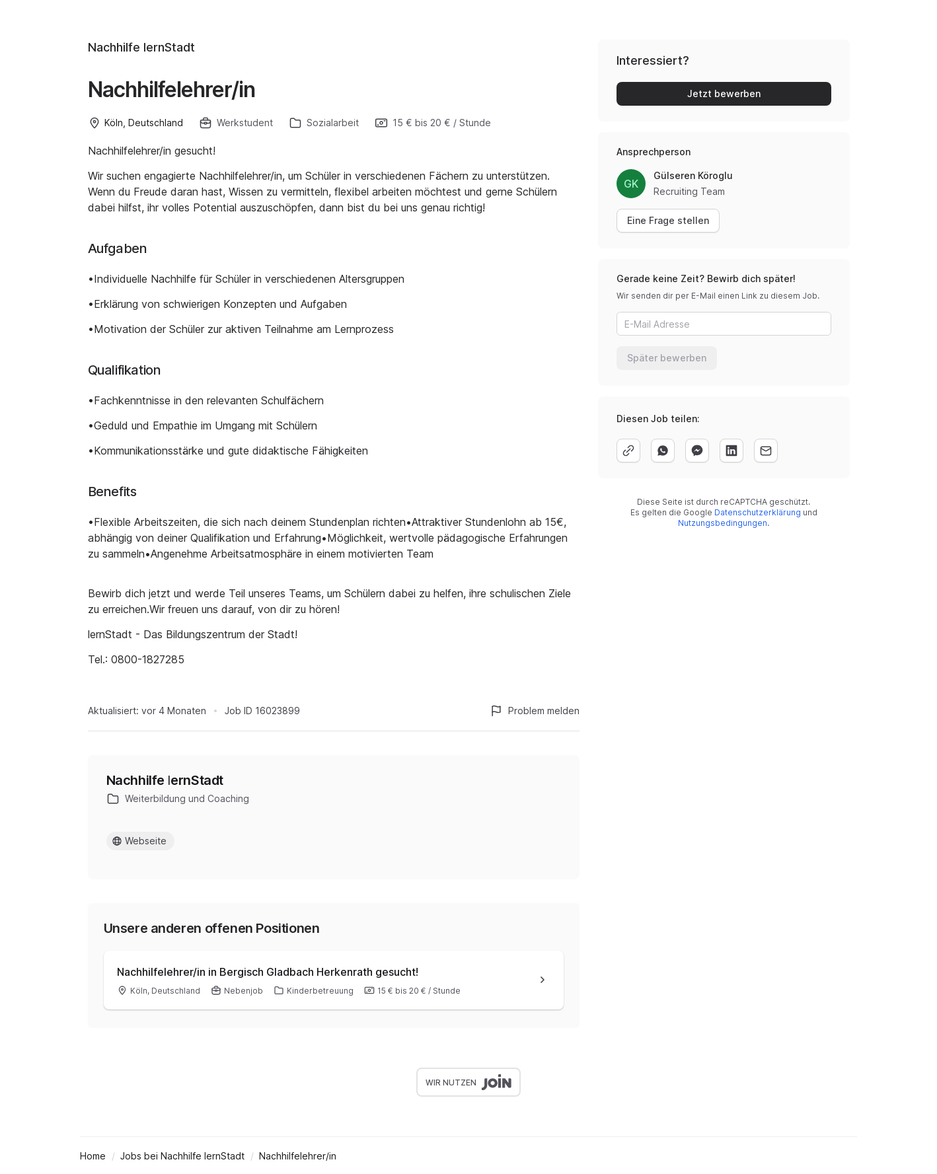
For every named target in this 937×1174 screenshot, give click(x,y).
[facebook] (697, 450)
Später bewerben (666, 357)
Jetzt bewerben (724, 93)
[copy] (628, 450)
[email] (766, 450)
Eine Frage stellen (668, 220)
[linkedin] (731, 450)
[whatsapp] (663, 450)
